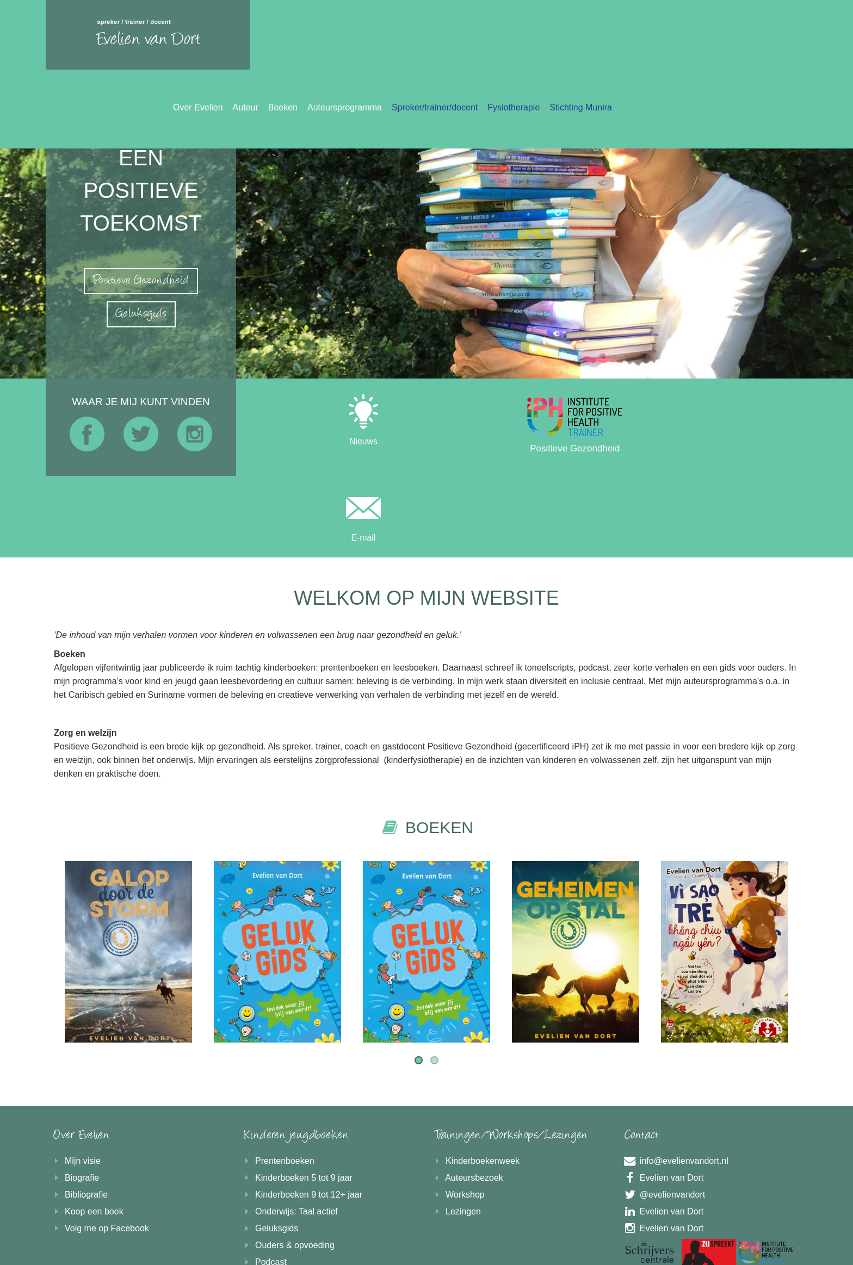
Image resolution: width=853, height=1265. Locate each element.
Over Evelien (388, 37)
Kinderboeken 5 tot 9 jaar (297, 1096)
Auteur (436, 37)
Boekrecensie (275, 1197)
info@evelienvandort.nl (675, 1079)
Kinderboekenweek (476, 1079)
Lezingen (456, 1129)
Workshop (458, 1113)
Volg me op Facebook (100, 1146)
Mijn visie (76, 1079)
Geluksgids (270, 1146)
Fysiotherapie (704, 37)
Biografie (75, 1096)
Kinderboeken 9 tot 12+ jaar (302, 1113)
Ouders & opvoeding (288, 1163)
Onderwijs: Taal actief (290, 1129)
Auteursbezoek (467, 1096)
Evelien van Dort (662, 1096)
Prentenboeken (278, 1079)
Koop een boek (87, 1129)
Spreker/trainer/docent (625, 37)
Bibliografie (79, 1113)
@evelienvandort (663, 1113)
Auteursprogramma (535, 37)
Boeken (473, 37)
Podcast (264, 1180)
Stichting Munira (771, 37)
